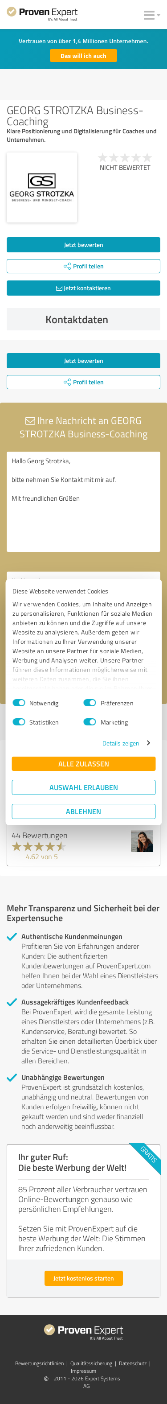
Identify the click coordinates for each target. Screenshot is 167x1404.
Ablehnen (83, 811)
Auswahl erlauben (83, 787)
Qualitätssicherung (91, 1363)
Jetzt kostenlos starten (83, 1278)
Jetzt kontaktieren (83, 288)
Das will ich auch (83, 55)
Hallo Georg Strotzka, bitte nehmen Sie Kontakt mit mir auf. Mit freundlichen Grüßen (83, 502)
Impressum (83, 1371)
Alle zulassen (83, 763)
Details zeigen (120, 743)
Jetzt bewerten (83, 244)
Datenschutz (133, 1363)
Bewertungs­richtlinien (39, 1363)
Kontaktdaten (100, 319)
